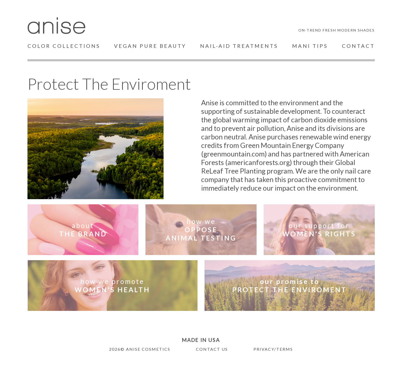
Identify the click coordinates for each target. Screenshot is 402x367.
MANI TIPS (310, 46)
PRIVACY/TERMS (273, 349)
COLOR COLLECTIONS (63, 46)
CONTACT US (212, 349)
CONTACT (358, 46)
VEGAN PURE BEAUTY (150, 46)
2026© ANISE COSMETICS (139, 349)
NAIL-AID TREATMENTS (239, 46)
